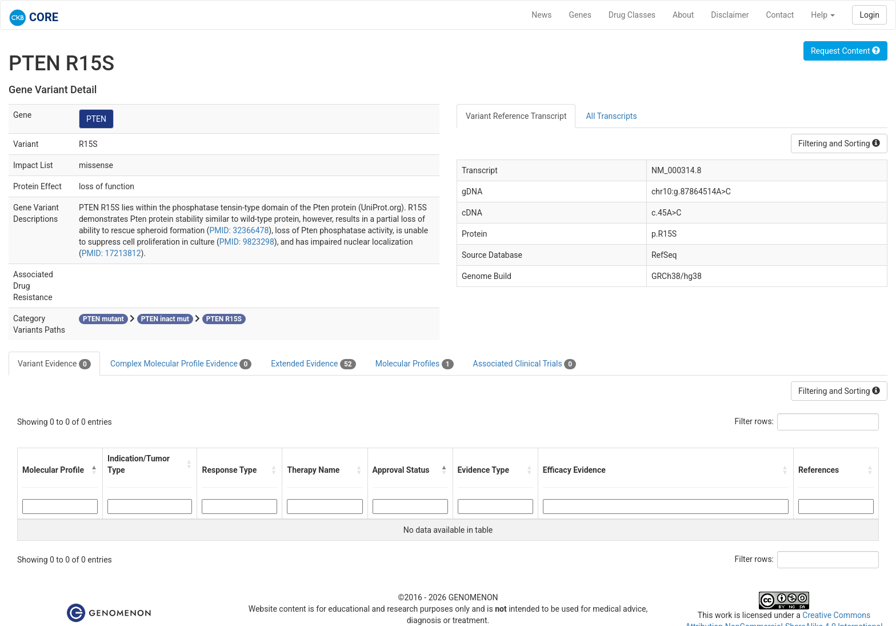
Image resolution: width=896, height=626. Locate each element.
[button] (94, 470)
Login (869, 14)
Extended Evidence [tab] (313, 364)
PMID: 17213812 (111, 253)
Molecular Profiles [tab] (414, 364)
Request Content (845, 50)
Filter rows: (754, 421)
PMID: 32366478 (239, 230)
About (683, 14)
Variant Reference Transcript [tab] (516, 116)
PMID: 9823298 (246, 241)
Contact (780, 14)
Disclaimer (730, 14)
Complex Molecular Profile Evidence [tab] (180, 364)
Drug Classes (632, 14)
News (541, 14)
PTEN (96, 118)
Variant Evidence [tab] (54, 364)
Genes (580, 14)
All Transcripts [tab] (611, 116)
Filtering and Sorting (839, 143)
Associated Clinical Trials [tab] (525, 364)
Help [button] (823, 14)
